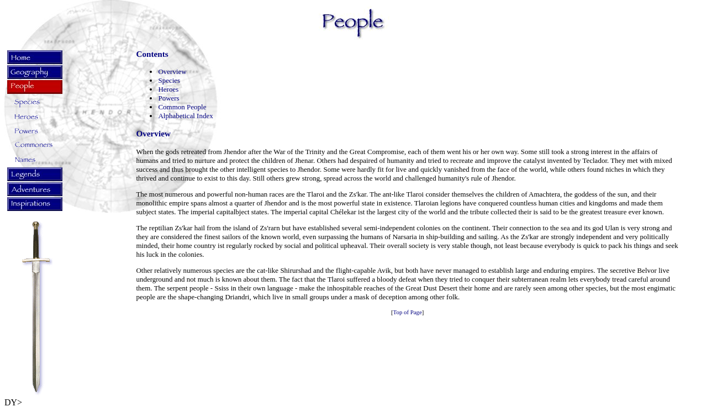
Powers (168, 98)
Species (169, 80)
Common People (182, 107)
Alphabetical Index (185, 116)
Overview (172, 71)
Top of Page (407, 312)
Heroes (168, 89)
